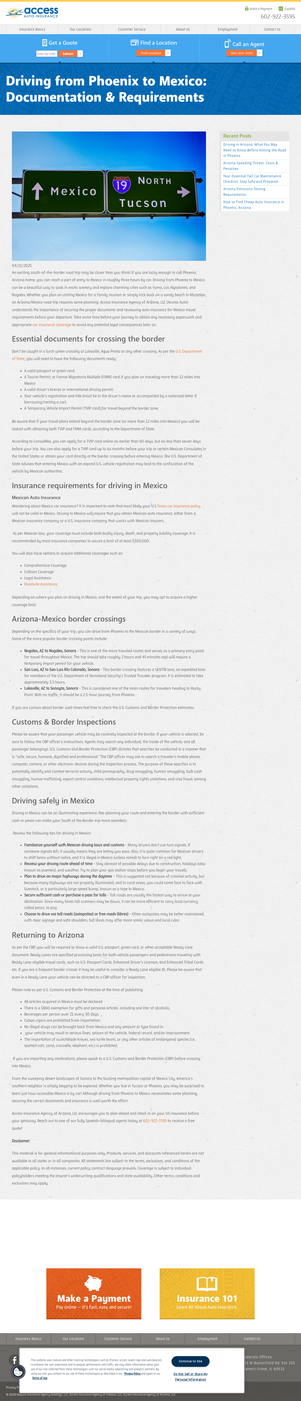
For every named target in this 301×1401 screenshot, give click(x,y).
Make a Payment (261, 9)
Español (290, 9)
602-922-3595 (278, 17)
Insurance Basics (32, 30)
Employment (228, 30)
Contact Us (272, 30)
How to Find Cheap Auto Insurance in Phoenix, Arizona (253, 205)
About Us (183, 30)
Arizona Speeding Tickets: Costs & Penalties (250, 166)
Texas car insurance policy (179, 506)
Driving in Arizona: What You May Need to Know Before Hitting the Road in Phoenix (254, 150)
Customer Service (132, 30)
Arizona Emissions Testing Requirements (244, 192)
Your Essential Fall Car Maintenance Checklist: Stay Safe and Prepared (252, 179)
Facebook (14, 1360)
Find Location (151, 53)
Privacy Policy (15, 1387)
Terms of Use (39, 1378)
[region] (132, 1370)
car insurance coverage (52, 325)
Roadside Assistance (40, 584)
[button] (18, 1371)
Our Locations (80, 30)
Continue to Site (190, 1361)
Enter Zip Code (46, 54)
